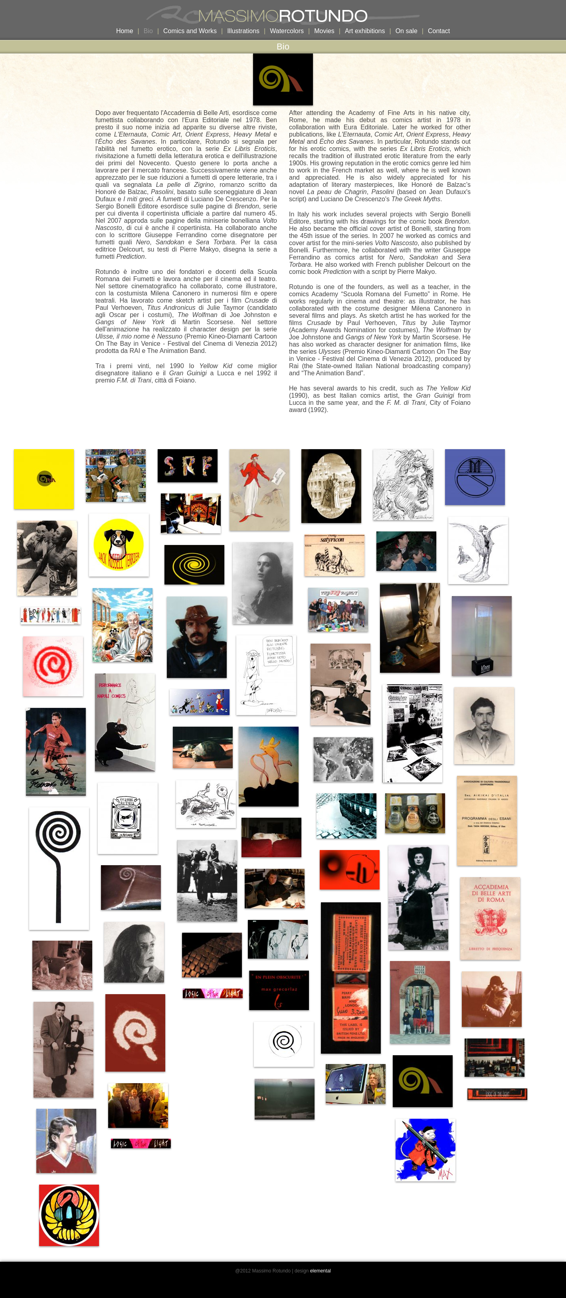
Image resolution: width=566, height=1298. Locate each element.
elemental (320, 1271)
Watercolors (287, 31)
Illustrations (243, 31)
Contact (439, 31)
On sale (407, 31)
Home (124, 31)
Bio (148, 31)
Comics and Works (190, 31)
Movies (324, 31)
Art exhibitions (365, 31)
